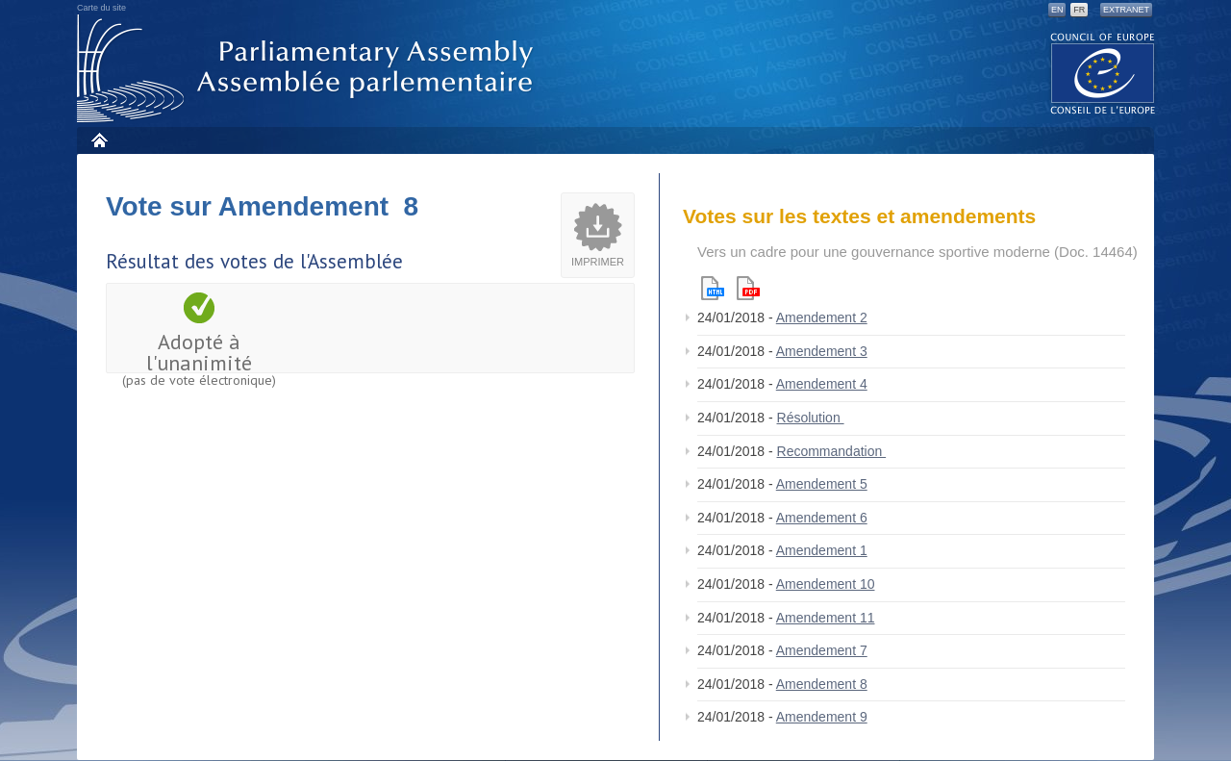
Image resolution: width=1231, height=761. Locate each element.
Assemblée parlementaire (308, 68)
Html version (712, 288)
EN (1057, 9)
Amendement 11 (825, 617)
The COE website (1103, 72)
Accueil (98, 140)
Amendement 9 (821, 716)
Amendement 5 (821, 484)
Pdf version (748, 288)
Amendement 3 (821, 351)
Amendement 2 (821, 317)
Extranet (1126, 9)
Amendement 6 (821, 517)
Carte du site (101, 8)
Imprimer (597, 261)
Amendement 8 (821, 684)
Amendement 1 (821, 550)
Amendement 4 (821, 384)
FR (1079, 9)
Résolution (810, 417)
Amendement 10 (825, 584)
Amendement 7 (821, 650)
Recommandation (832, 451)
